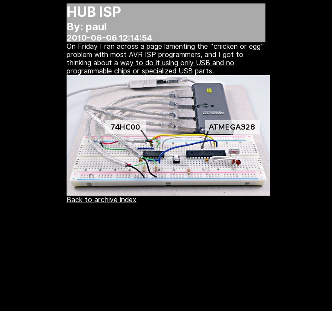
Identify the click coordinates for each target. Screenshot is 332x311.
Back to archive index (102, 200)
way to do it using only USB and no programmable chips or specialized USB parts (150, 67)
